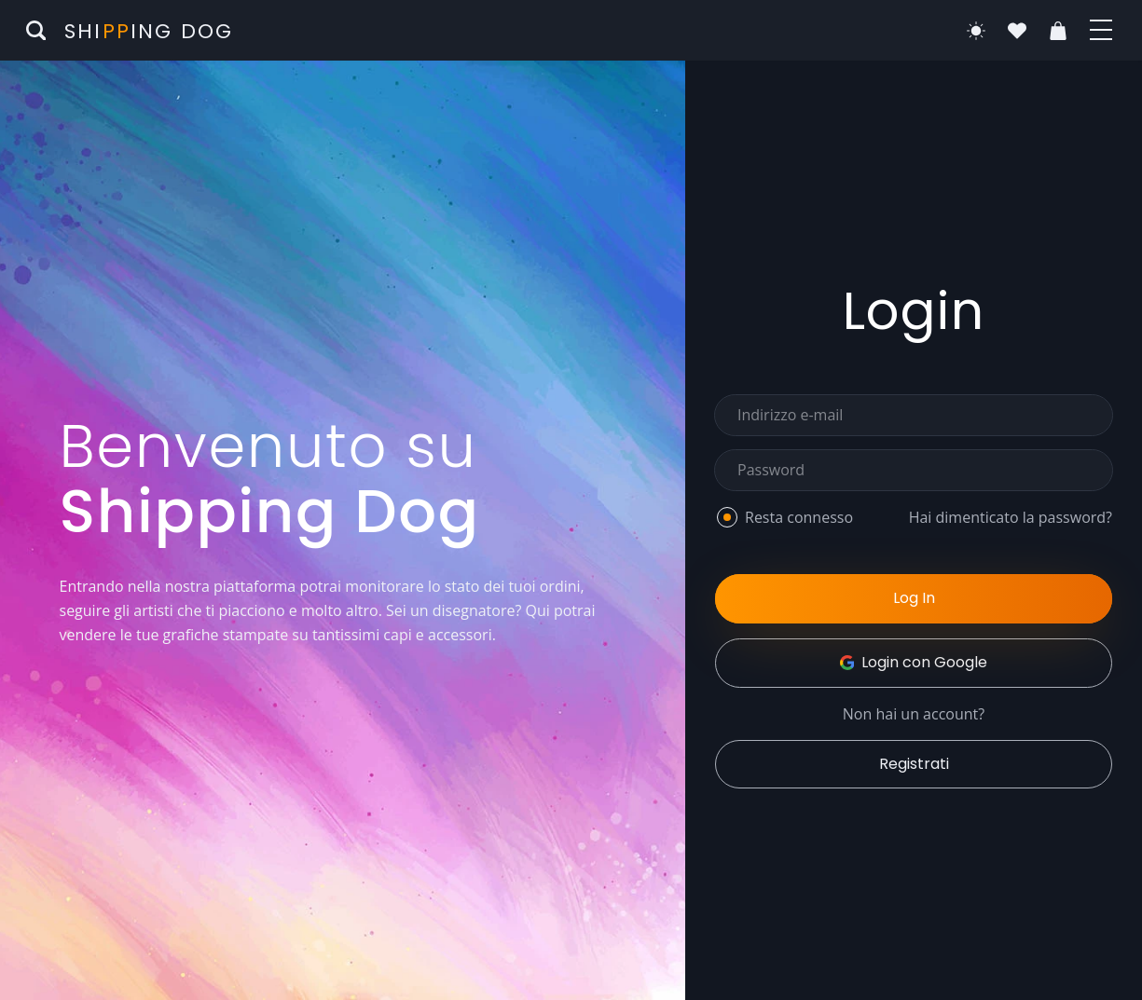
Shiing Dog (148, 31)
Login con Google (914, 662)
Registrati (914, 763)
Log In (914, 598)
